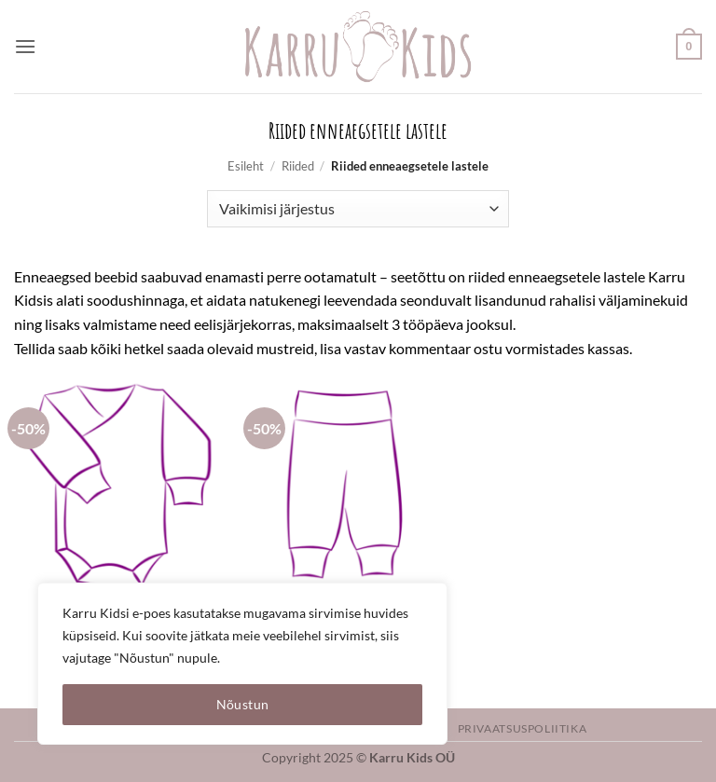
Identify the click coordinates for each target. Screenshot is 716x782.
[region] (242, 664)
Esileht (245, 165)
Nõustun (242, 704)
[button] (25, 46)
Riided (298, 165)
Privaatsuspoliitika (522, 728)
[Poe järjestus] (357, 208)
